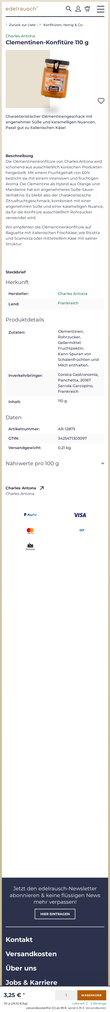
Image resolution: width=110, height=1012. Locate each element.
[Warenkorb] (87, 9)
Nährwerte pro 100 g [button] (32, 463)
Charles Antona (20, 36)
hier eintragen (55, 914)
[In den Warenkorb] (91, 995)
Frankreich (68, 303)
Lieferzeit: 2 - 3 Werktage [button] (89, 1003)
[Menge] (66, 995)
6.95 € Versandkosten (91, 1008)
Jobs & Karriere (31, 982)
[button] (68, 9)
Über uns (21, 968)
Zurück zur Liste (22, 25)
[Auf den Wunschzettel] (101, 101)
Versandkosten (31, 954)
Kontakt (19, 940)
